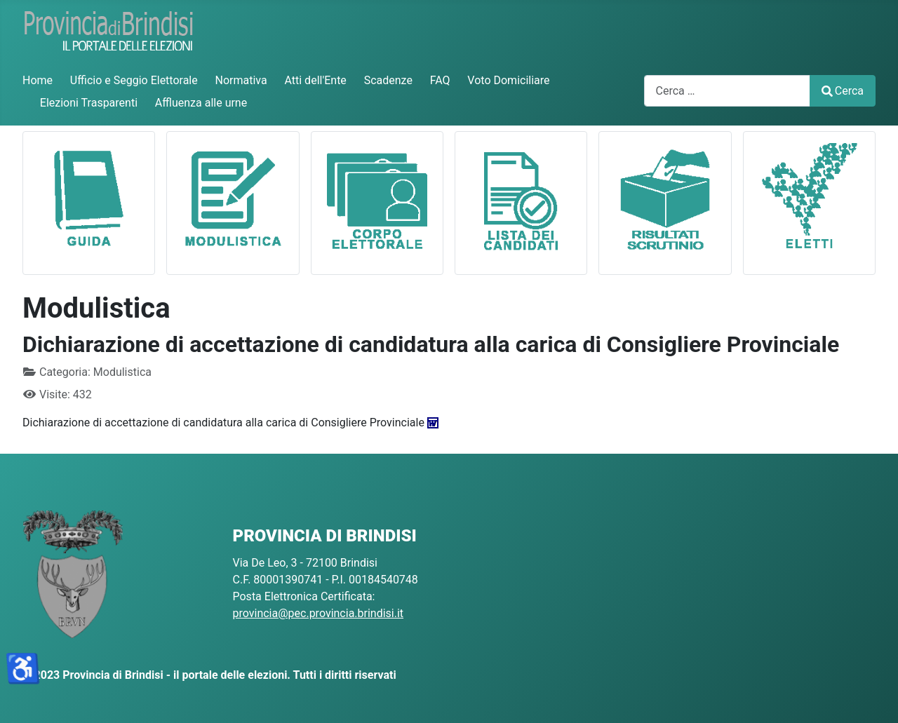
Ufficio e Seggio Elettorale (134, 80)
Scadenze (388, 80)
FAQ (440, 80)
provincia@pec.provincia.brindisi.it (318, 613)
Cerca (843, 90)
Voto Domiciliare (508, 80)
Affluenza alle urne (201, 102)
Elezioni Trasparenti (89, 102)
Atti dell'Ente (315, 80)
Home (37, 80)
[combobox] (727, 91)
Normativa (241, 80)
